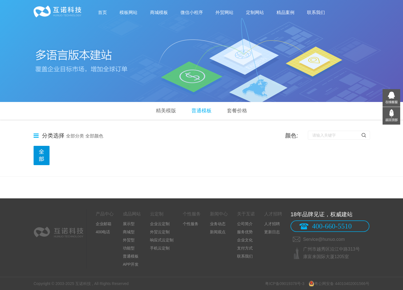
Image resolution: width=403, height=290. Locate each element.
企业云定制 (160, 224)
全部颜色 (94, 136)
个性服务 (190, 224)
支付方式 (245, 248)
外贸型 (129, 240)
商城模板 (159, 12)
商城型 (129, 232)
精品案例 (285, 12)
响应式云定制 (162, 240)
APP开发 (131, 264)
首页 (102, 12)
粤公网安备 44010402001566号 (339, 283)
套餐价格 (237, 110)
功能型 (129, 248)
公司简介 (245, 224)
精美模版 (166, 110)
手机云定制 (160, 248)
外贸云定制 (160, 232)
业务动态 (218, 224)
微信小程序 (192, 12)
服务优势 (245, 232)
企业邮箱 (103, 224)
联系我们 (316, 12)
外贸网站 (224, 12)
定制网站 (255, 12)
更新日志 (272, 232)
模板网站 (128, 12)
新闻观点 (218, 232)
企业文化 (245, 240)
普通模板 (201, 110)
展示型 (129, 224)
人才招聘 (272, 224)
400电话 (103, 232)
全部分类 (75, 136)
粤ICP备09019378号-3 (285, 283)
